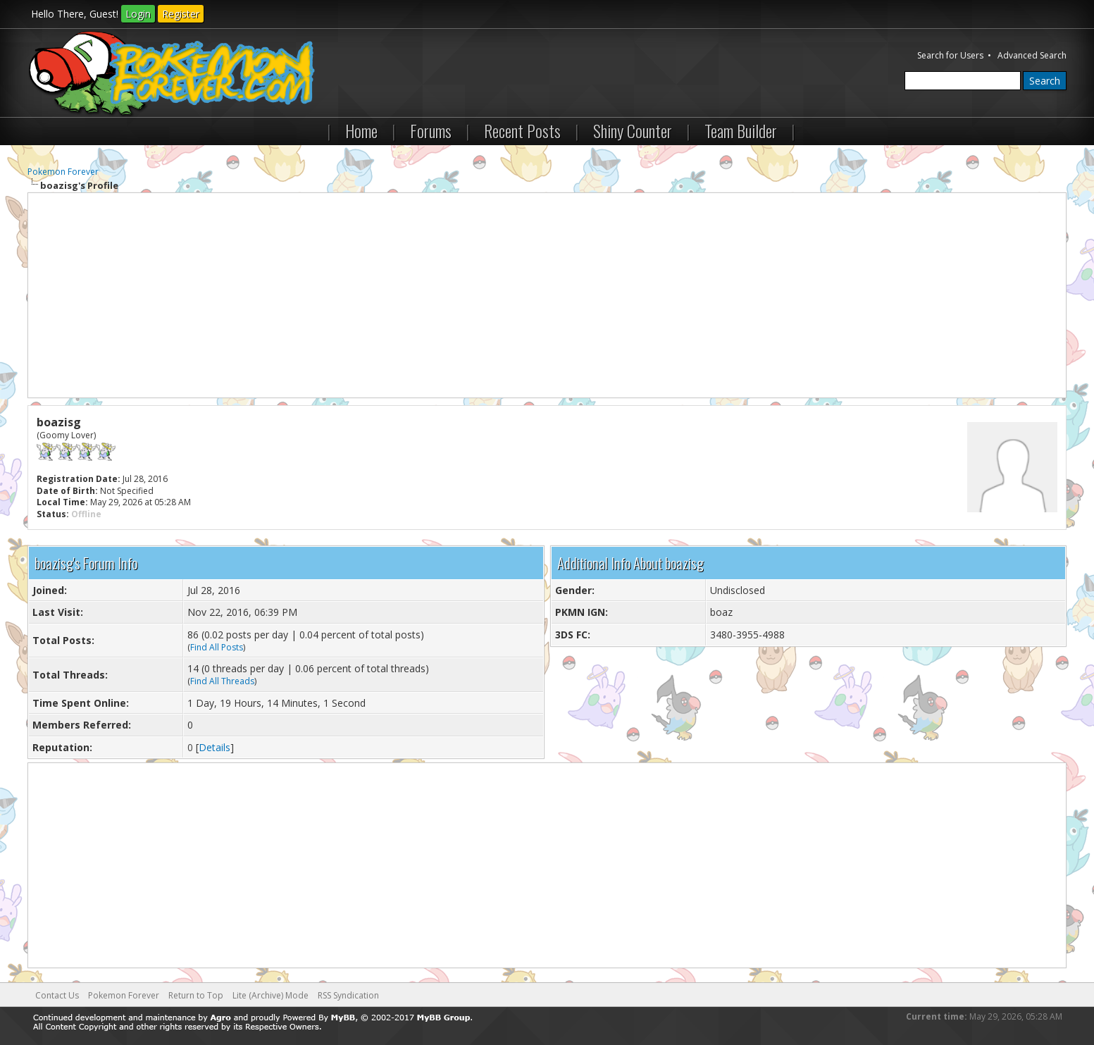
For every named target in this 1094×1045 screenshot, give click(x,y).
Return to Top (195, 995)
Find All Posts (216, 647)
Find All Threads (222, 681)
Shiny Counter (632, 130)
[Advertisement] (547, 295)
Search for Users (950, 55)
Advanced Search (1032, 55)
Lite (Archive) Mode (270, 995)
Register (180, 13)
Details (214, 747)
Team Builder (740, 130)
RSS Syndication (348, 995)
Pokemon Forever (63, 172)
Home (361, 130)
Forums (431, 130)
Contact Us (57, 995)
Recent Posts (522, 130)
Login (138, 13)
